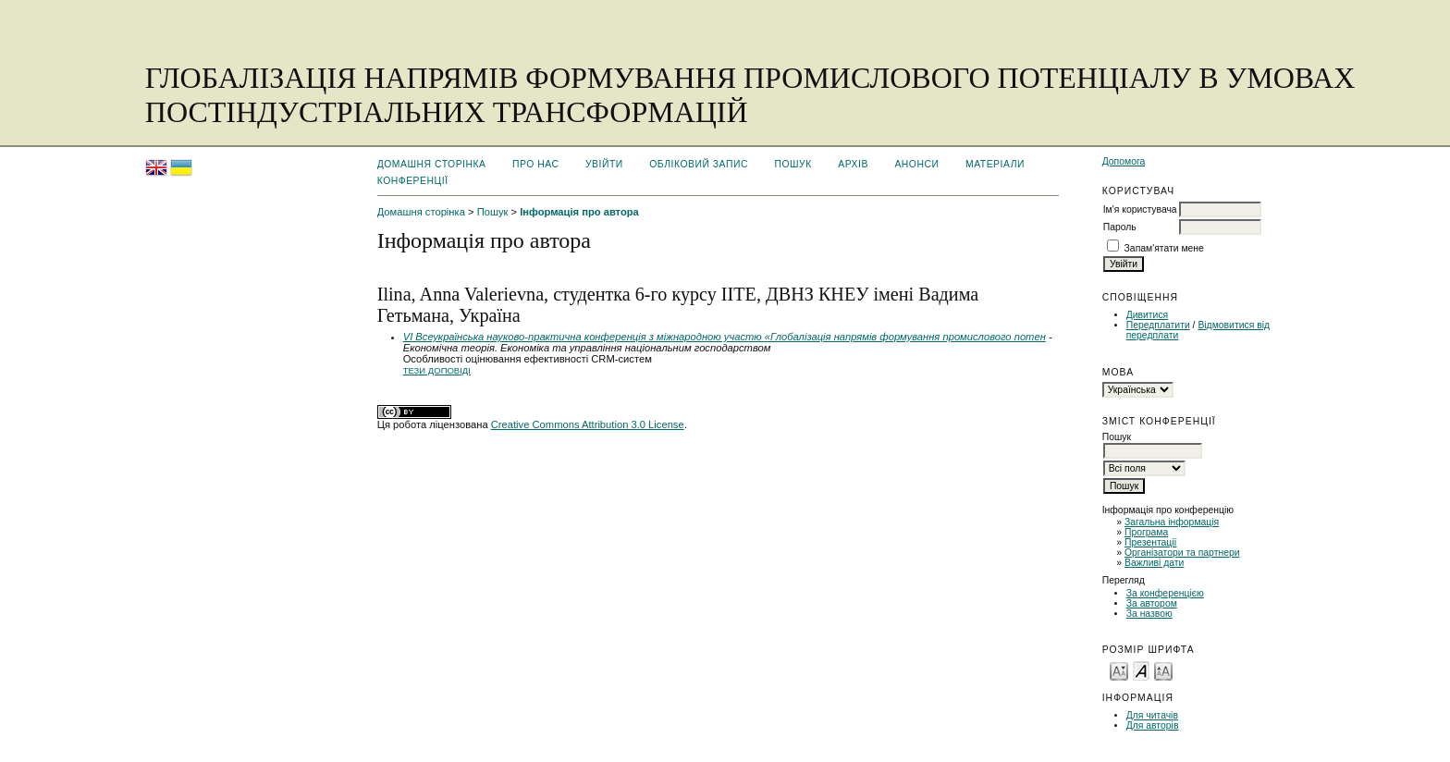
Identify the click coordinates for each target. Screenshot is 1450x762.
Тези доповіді (437, 370)
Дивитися (1147, 315)
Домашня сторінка (431, 164)
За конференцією (1165, 593)
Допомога (1124, 161)
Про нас (535, 164)
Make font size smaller (1119, 670)
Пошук (792, 164)
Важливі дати (1154, 563)
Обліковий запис (698, 164)
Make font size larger (1163, 670)
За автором (1151, 603)
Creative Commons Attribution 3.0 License (587, 424)
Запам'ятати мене (1164, 248)
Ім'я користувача (1140, 209)
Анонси (916, 164)
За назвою (1149, 613)
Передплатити (1158, 325)
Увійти (604, 164)
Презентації (1150, 542)
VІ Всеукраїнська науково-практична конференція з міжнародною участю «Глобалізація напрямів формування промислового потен (724, 336)
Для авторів (1152, 725)
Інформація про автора (579, 211)
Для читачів (1152, 715)
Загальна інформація (1171, 522)
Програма (1146, 532)
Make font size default (1141, 670)
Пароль (1120, 227)
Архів (853, 164)
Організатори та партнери (1182, 552)
